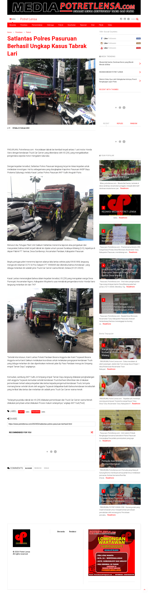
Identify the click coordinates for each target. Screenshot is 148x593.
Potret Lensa (28, 19)
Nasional (83, 25)
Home (9, 32)
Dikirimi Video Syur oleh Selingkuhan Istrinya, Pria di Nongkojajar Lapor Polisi (115, 238)
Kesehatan (72, 25)
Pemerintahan (37, 25)
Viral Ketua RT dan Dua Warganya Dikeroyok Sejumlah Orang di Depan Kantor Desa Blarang (119, 272)
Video (110, 25)
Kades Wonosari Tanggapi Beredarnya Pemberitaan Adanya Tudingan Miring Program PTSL (118, 307)
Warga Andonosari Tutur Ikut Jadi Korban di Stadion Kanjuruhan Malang (118, 352)
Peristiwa (23, 25)
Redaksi (72, 532)
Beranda (13, 25)
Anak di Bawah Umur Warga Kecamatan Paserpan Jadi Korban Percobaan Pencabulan (119, 498)
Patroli (60, 25)
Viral (92, 25)
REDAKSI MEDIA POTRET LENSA (119, 211)
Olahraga (50, 25)
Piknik (101, 25)
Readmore (124, 188)
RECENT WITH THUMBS (109, 89)
